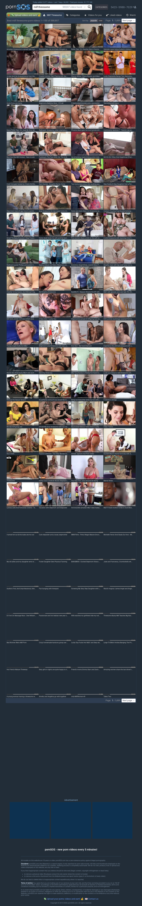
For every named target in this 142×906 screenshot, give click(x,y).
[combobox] (58, 7)
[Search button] (89, 7)
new (100, 20)
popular (94, 20)
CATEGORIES (101, 7)
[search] (55, 7)
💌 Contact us (91, 899)
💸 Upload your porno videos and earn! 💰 (63, 899)
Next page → (129, 20)
